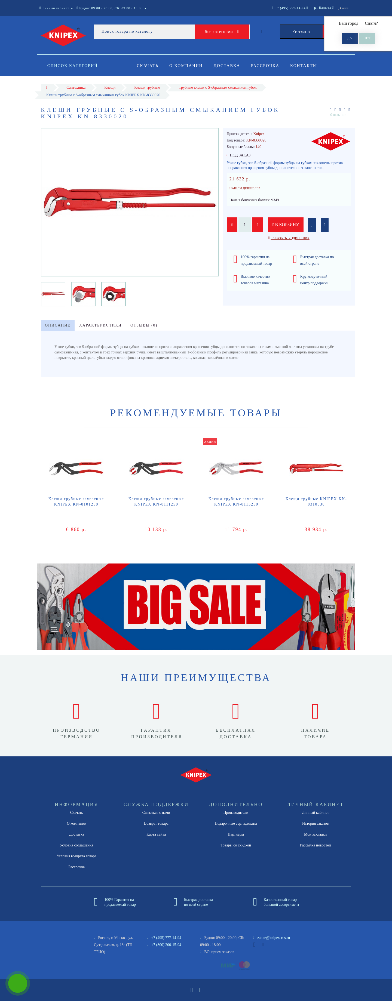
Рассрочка (267, 65)
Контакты (307, 65)
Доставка (228, 65)
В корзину (285, 224)
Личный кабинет (315, 813)
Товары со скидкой (235, 845)
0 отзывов (338, 114)
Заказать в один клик (290, 238)
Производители (235, 813)
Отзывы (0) (143, 325)
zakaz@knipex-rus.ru (273, 938)
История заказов (315, 823)
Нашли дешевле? (244, 188)
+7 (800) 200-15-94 (166, 945)
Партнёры (236, 834)
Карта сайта (156, 834)
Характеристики (100, 325)
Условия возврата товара (76, 856)
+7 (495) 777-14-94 (166, 938)
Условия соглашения (76, 845)
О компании (187, 65)
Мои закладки (315, 834)
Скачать (148, 65)
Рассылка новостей (315, 845)
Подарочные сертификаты (236, 823)
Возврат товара (156, 823)
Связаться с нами (156, 813)
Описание (58, 325)
